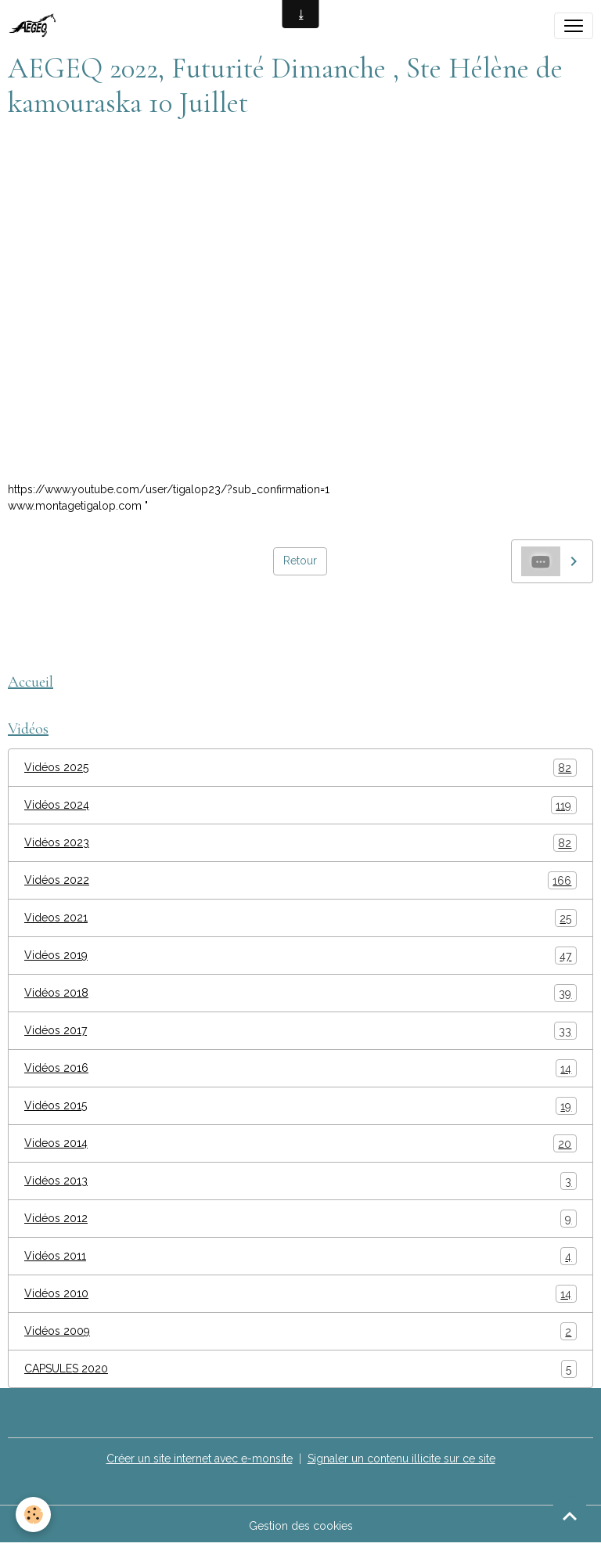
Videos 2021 (300, 918)
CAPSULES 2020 (300, 1369)
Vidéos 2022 (300, 880)
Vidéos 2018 (300, 993)
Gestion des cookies (301, 1526)
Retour (300, 560)
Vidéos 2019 (300, 956)
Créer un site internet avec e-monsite (199, 1458)
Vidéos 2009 (300, 1331)
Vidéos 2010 (300, 1294)
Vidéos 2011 (300, 1256)
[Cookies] (33, 1514)
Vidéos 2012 (300, 1219)
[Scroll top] (569, 1515)
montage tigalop (111, 618)
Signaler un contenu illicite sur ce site (401, 1458)
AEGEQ (33, 618)
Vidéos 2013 (300, 1181)
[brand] (37, 26)
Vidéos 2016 (300, 1068)
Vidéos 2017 (300, 1031)
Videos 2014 (300, 1143)
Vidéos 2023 (300, 843)
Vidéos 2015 (300, 1106)
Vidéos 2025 (300, 768)
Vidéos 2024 (300, 805)
